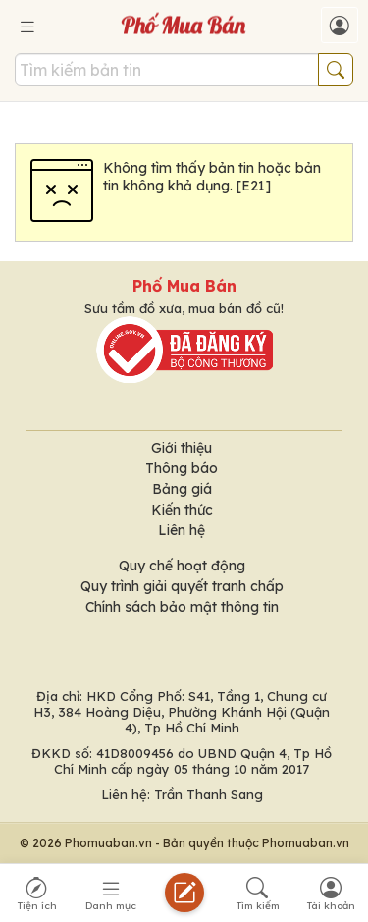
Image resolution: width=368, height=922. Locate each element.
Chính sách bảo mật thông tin (182, 607)
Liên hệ (181, 530)
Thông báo (181, 468)
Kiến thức (182, 509)
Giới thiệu (181, 448)
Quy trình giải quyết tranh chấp (182, 586)
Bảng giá (182, 489)
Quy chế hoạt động (182, 565)
